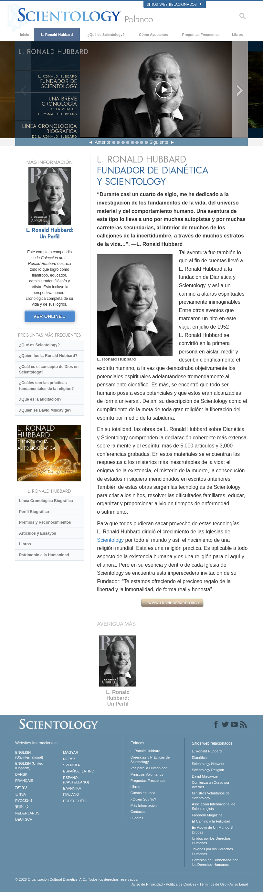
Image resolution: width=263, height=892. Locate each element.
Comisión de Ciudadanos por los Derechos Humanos (215, 862)
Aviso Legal (238, 884)
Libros (237, 35)
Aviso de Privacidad (147, 884)
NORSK (69, 759)
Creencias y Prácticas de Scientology (150, 759)
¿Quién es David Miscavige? (45, 410)
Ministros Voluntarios (147, 774)
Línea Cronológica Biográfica (46, 500)
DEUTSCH (23, 819)
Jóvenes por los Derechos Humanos (212, 851)
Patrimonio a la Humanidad (44, 555)
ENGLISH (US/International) (29, 754)
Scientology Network (208, 764)
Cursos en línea (143, 793)
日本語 (20, 794)
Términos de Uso (212, 884)
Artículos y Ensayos (37, 533)
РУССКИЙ (23, 801)
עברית (21, 787)
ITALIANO (71, 794)
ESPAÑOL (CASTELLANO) (76, 780)
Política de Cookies (181, 884)
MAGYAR (70, 752)
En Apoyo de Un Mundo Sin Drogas (214, 829)
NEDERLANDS (27, 813)
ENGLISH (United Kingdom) (29, 765)
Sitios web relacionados (174, 4)
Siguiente (158, 142)
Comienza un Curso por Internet (210, 785)
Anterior (102, 142)
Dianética (199, 758)
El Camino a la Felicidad (211, 821)
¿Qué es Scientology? (106, 35)
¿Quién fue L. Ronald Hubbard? (48, 355)
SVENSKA (71, 765)
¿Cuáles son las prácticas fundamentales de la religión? (46, 386)
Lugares (137, 818)
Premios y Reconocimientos (45, 522)
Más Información (144, 805)
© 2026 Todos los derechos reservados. (76, 879)
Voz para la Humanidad (149, 768)
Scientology (110, 540)
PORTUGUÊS (74, 801)
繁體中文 (22, 807)
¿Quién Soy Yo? (143, 799)
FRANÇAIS (24, 780)
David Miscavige (205, 776)
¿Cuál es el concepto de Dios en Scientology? (49, 369)
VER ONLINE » (49, 316)
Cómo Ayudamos (153, 35)
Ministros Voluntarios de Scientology (211, 795)
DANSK (21, 774)
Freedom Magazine (207, 815)
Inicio (24, 35)
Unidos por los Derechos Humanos (211, 840)
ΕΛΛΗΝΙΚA (72, 788)
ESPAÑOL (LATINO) (79, 771)
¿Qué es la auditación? (40, 399)
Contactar (138, 811)
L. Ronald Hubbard (57, 35)
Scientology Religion (208, 770)
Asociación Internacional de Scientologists (214, 806)
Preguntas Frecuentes (201, 35)
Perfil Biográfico (34, 511)
